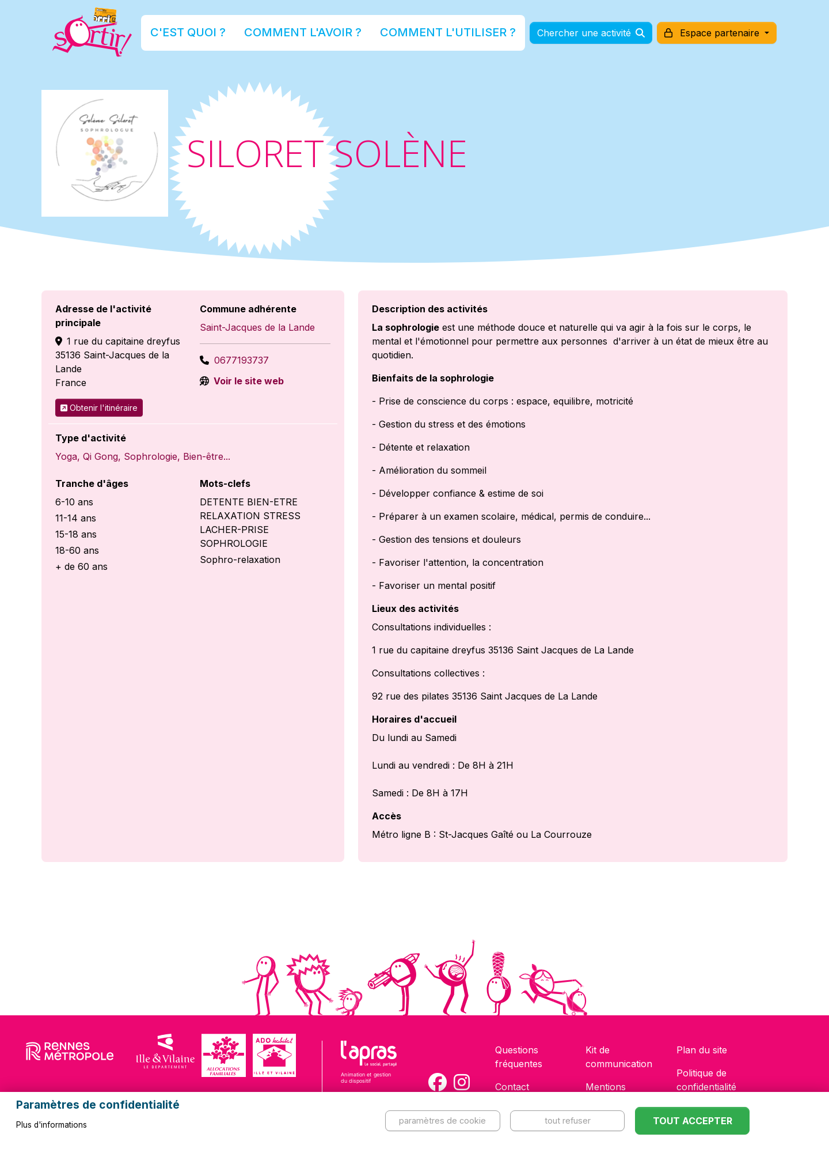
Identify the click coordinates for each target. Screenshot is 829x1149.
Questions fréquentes (518, 1056)
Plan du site (701, 1050)
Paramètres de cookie (442, 1120)
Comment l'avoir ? (318, 36)
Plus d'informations (51, 1124)
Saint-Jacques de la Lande (257, 327)
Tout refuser (568, 1120)
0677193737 (241, 360)
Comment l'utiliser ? (427, 36)
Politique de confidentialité (706, 1080)
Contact (512, 1087)
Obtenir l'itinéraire (99, 408)
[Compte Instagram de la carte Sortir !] (462, 1082)
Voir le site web (247, 381)
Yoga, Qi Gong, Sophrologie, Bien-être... (142, 456)
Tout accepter (692, 1121)
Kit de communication (618, 1056)
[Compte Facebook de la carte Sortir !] (437, 1082)
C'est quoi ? (230, 36)
